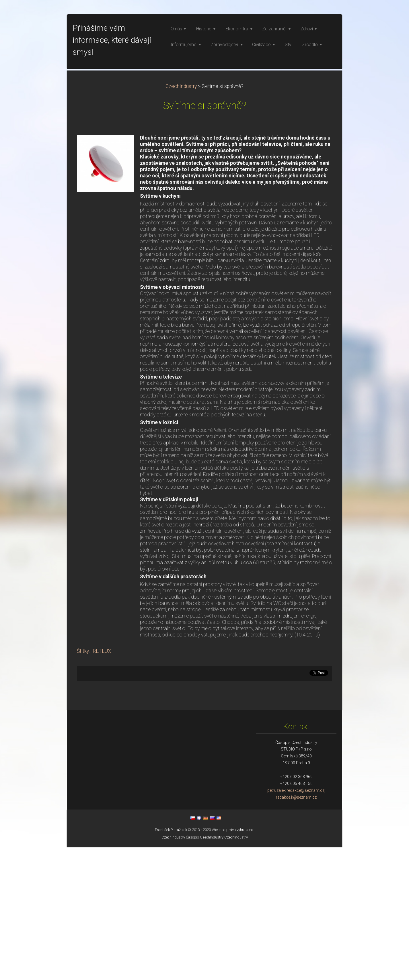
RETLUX (102, 762)
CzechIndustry (181, 197)
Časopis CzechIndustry (204, 948)
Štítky (83, 762)
